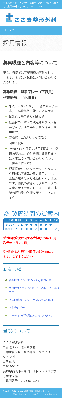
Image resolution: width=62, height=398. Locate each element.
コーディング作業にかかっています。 (31, 315)
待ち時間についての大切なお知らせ (30, 280)
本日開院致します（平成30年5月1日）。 (33, 299)
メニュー (12, 30)
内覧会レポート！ (19, 307)
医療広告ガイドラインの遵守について (30, 394)
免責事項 (53, 394)
